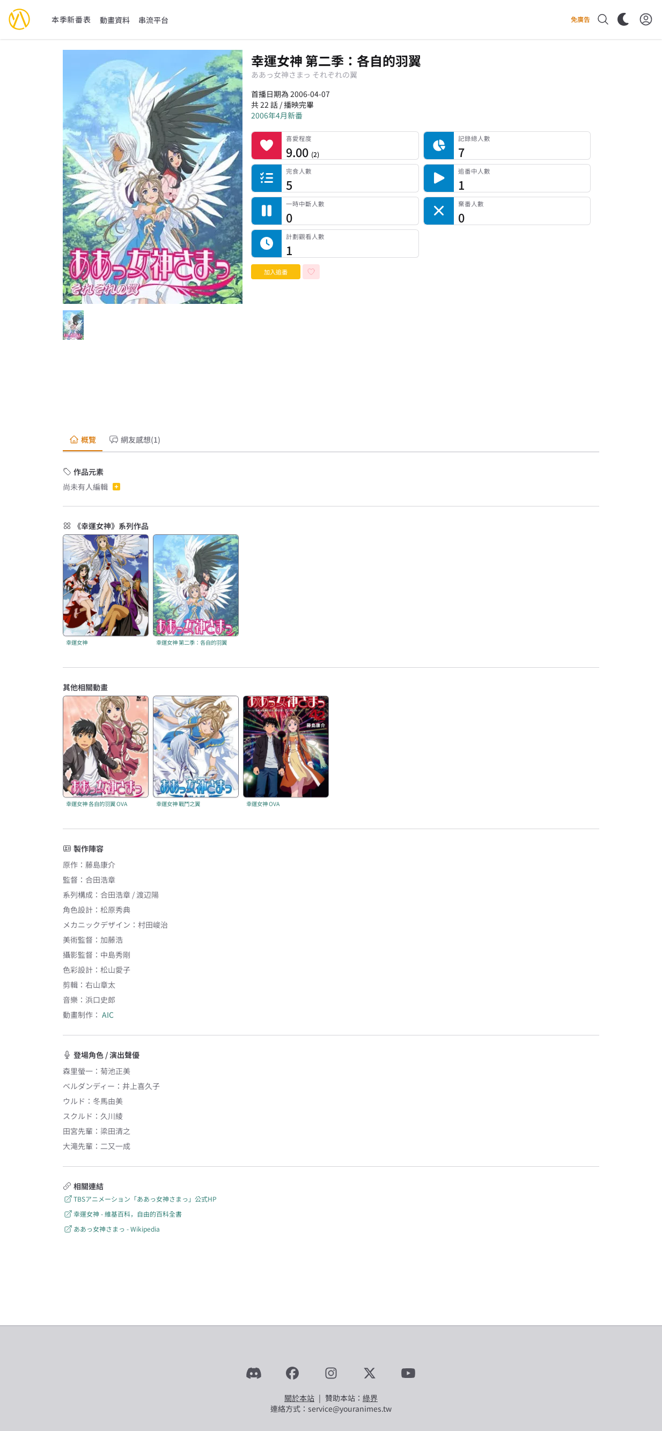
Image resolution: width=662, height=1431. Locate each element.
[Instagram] (331, 1373)
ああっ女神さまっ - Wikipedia (111, 1228)
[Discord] (254, 1373)
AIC (108, 1014)
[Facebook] (292, 1373)
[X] (370, 1373)
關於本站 (299, 1397)
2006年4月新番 (277, 115)
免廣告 (580, 19)
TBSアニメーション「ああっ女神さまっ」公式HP (140, 1198)
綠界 (370, 1397)
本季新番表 (71, 19)
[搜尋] (603, 19)
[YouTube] (408, 1373)
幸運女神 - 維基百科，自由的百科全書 (122, 1213)
